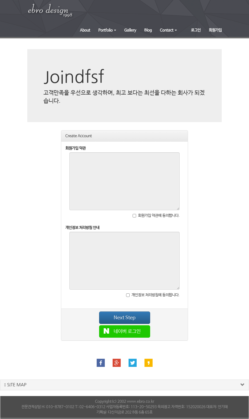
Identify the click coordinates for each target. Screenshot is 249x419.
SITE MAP (15, 385)
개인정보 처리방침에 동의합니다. (153, 295)
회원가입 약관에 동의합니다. (156, 215)
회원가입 (215, 30)
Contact (168, 30)
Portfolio (107, 30)
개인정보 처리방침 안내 (82, 228)
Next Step (125, 317)
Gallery (130, 30)
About (85, 30)
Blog (148, 30)
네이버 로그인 (122, 331)
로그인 (196, 30)
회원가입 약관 (75, 148)
